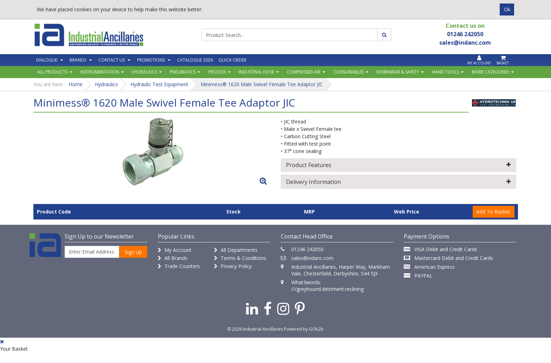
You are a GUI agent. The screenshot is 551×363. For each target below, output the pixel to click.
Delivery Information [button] (398, 182)
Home (76, 84)
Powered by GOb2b (304, 329)
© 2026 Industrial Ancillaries (255, 329)
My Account (175, 250)
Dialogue (46, 60)
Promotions (151, 60)
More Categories (490, 72)
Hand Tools (445, 72)
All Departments (236, 250)
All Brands (172, 258)
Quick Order (232, 60)
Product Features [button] (398, 165)
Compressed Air (303, 72)
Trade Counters (179, 266)
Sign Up (133, 252)
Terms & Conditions (240, 258)
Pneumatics (182, 72)
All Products (52, 72)
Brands (78, 60)
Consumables (348, 72)
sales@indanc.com (312, 258)
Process (217, 72)
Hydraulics (144, 72)
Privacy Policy (233, 266)
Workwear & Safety (397, 72)
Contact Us (111, 60)
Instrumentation (99, 72)
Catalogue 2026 (195, 60)
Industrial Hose (256, 72)
